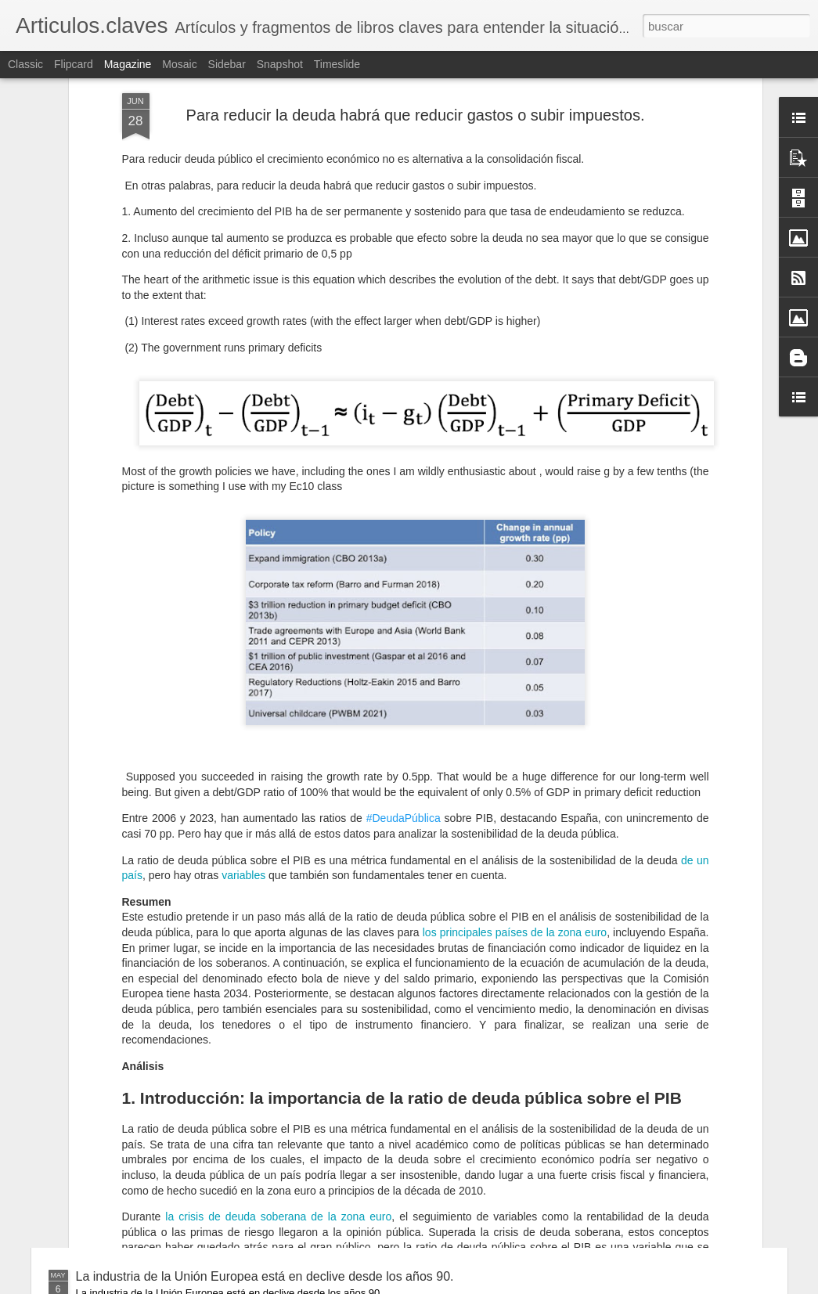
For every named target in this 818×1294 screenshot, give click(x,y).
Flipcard (73, 64)
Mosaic (179, 64)
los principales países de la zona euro (515, 732)
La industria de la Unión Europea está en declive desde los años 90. (265, 1276)
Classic (25, 64)
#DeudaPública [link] (403, 617)
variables (243, 675)
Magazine (128, 64)
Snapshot (280, 64)
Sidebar (227, 64)
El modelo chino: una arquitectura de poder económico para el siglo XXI (275, 1155)
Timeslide (337, 64)
